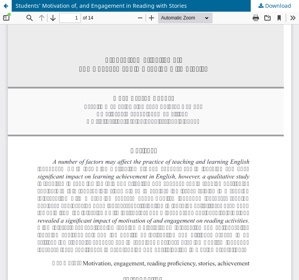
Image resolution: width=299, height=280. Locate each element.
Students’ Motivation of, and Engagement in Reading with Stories (101, 5)
